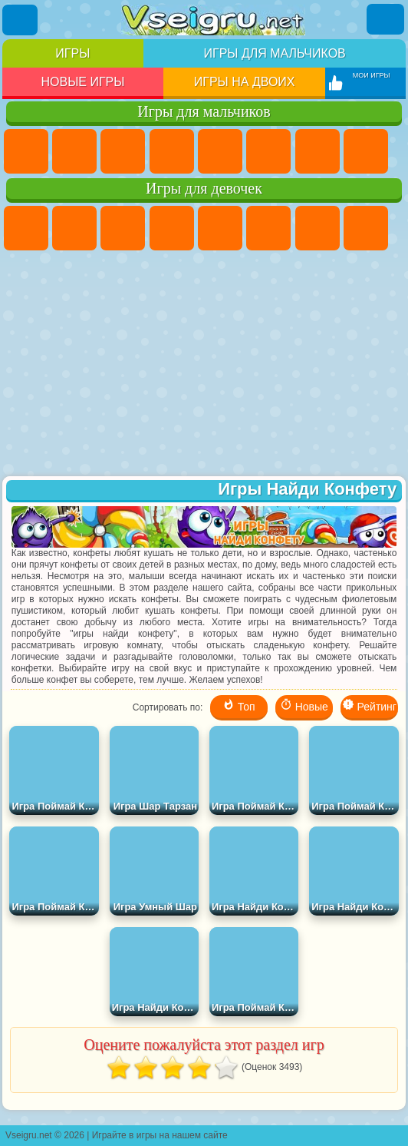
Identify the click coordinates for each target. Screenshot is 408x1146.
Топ (238, 705)
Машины (366, 151)
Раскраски (366, 228)
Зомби (220, 151)
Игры (72, 53)
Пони (26, 228)
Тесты (220, 228)
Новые (304, 705)
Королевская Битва (268, 151)
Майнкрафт (317, 151)
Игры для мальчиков (274, 53)
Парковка (26, 151)
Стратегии (122, 151)
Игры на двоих (244, 81)
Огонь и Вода (122, 228)
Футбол (74, 151)
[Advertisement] (204, 364)
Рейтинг (369, 705)
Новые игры (83, 81)
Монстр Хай (268, 228)
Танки (172, 151)
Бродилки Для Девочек (317, 228)
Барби (172, 228)
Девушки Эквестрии (74, 228)
